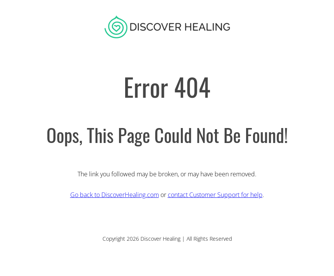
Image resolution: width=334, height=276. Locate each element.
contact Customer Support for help (215, 195)
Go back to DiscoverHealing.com (114, 195)
